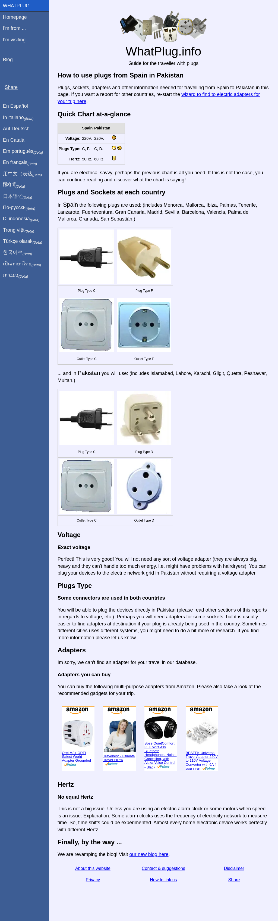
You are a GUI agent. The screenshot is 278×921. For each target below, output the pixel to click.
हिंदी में (14, 185)
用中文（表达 (22, 174)
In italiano (18, 118)
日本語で (17, 197)
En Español (15, 106)
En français (20, 163)
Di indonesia (21, 219)
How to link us (163, 879)
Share (234, 879)
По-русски (19, 208)
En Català (13, 140)
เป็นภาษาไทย (22, 264)
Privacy (93, 879)
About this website (92, 868)
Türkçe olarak (22, 241)
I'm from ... (14, 28)
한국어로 (17, 253)
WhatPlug (16, 5)
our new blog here (148, 854)
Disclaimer (234, 868)
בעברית (15, 275)
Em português (23, 151)
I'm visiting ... (17, 39)
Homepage (15, 17)
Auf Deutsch (16, 128)
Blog (8, 59)
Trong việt (18, 230)
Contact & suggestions (163, 868)
